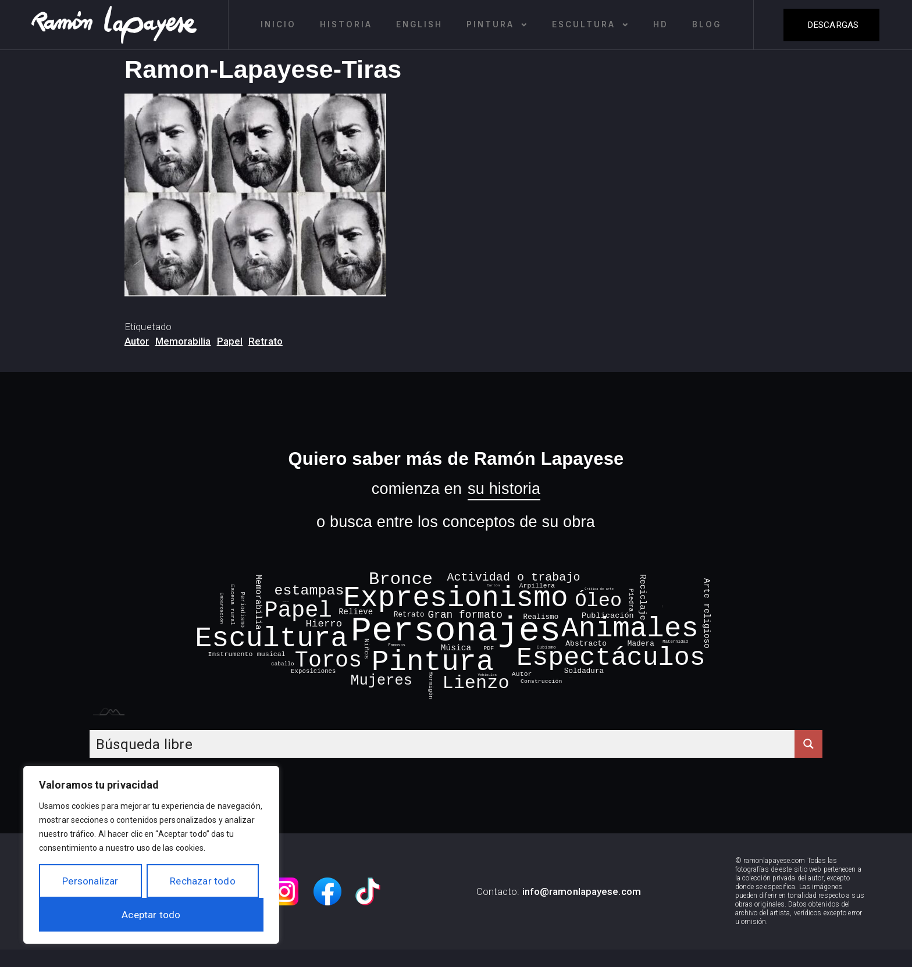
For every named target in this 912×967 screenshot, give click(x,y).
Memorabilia (183, 341)
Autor (136, 341)
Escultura (590, 25)
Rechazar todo (203, 881)
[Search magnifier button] (808, 744)
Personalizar (90, 881)
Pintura (497, 25)
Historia (346, 24)
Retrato (265, 341)
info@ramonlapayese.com (581, 891)
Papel (230, 341)
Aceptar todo (151, 915)
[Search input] (442, 743)
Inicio (278, 24)
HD (660, 24)
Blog (706, 24)
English (419, 24)
